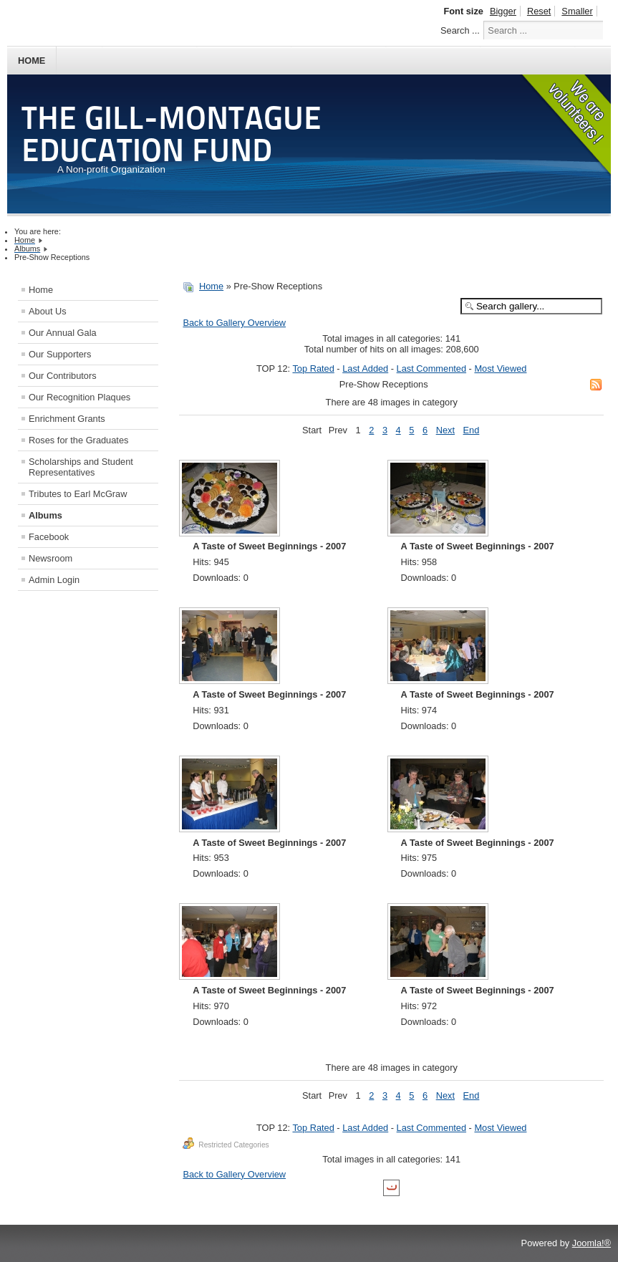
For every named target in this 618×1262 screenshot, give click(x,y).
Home (31, 60)
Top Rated (313, 368)
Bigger (503, 11)
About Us (48, 311)
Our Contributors (63, 375)
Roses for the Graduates (78, 440)
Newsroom (50, 558)
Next (445, 430)
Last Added (365, 368)
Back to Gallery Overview (234, 322)
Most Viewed (500, 368)
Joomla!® (591, 1243)
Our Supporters (60, 354)
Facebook (49, 536)
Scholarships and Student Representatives (81, 467)
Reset (539, 11)
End (471, 430)
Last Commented (431, 368)
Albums (45, 515)
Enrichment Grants (67, 418)
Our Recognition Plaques (79, 397)
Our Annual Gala (63, 332)
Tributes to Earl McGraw (78, 493)
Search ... (460, 30)
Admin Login (54, 579)
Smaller (576, 11)
